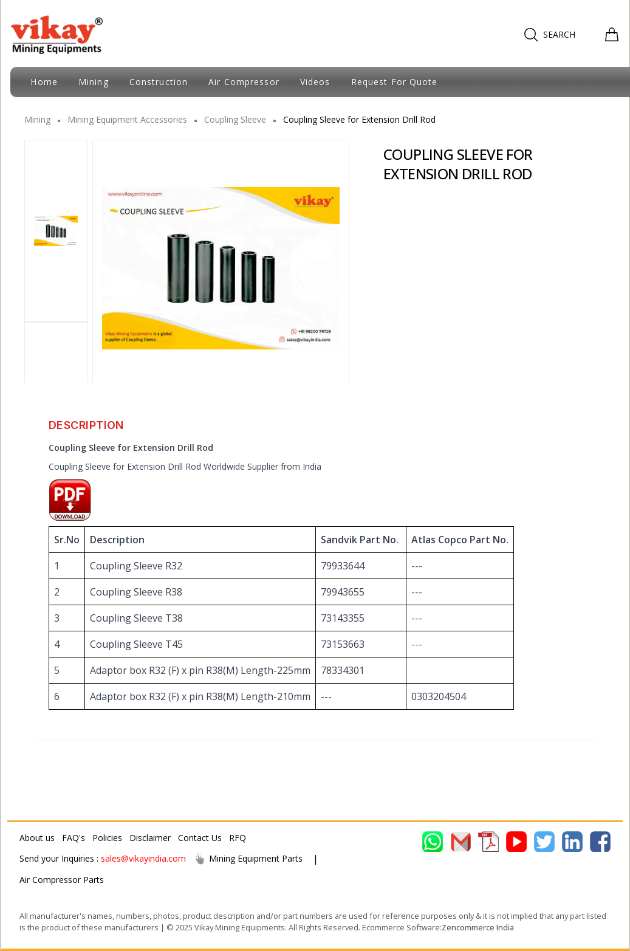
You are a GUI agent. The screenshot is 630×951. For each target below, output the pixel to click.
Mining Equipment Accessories (127, 119)
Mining (37, 119)
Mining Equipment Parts (248, 859)
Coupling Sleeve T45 (136, 644)
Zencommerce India (478, 927)
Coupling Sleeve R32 (136, 565)
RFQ (237, 837)
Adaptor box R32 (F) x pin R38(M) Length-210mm (200, 696)
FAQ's (73, 837)
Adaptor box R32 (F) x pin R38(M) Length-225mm (200, 670)
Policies (107, 837)
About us (37, 837)
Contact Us (200, 837)
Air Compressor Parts (61, 879)
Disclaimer (150, 837)
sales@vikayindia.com (143, 858)
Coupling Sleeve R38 (136, 592)
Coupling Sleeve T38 (136, 618)
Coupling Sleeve (235, 119)
